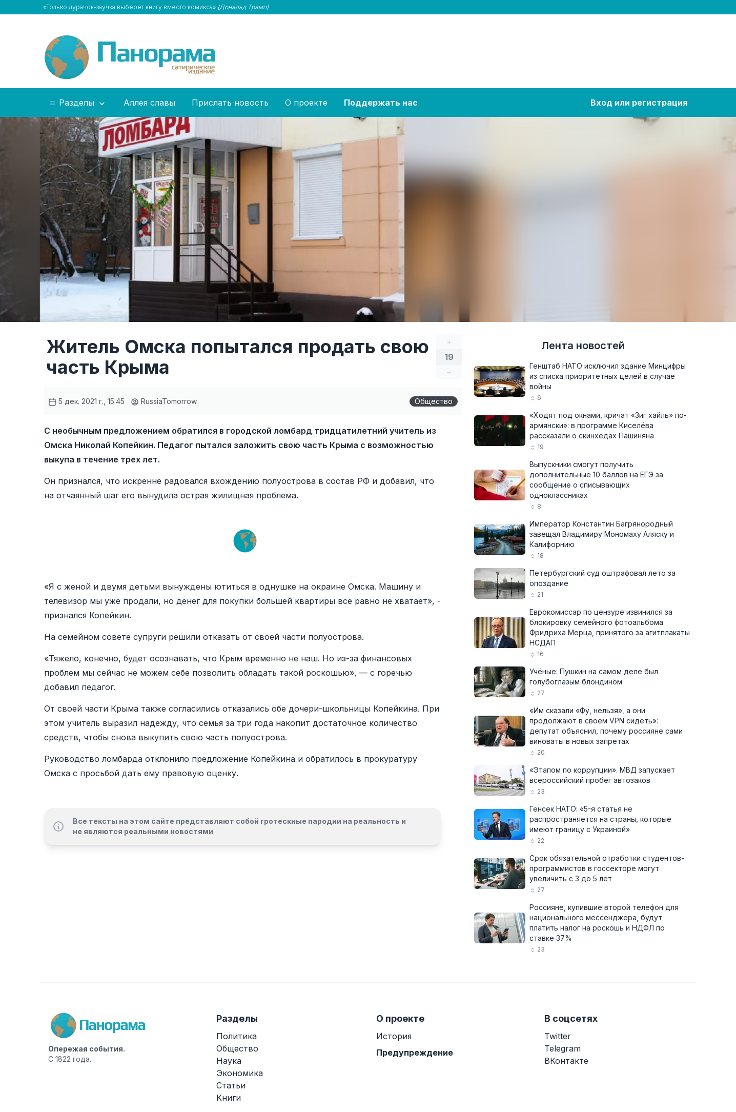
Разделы (77, 103)
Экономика (239, 1073)
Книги (228, 1098)
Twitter (557, 1036)
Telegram (562, 1048)
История (394, 1036)
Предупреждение (414, 1052)
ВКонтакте (566, 1061)
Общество (434, 401)
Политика (236, 1036)
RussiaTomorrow (164, 401)
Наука (228, 1061)
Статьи (231, 1085)
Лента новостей (583, 345)
